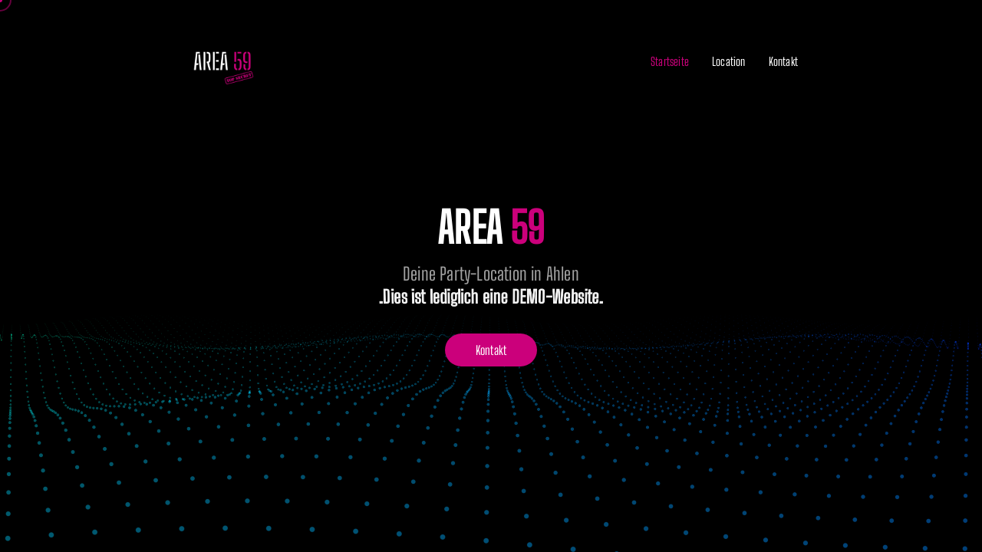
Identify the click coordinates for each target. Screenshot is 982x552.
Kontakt (783, 61)
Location (729, 61)
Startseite (670, 61)
